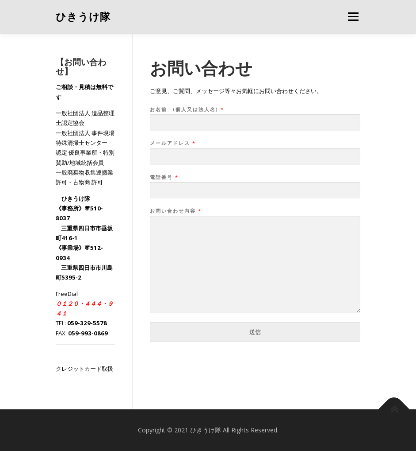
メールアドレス (172, 143)
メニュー (353, 16)
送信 (255, 332)
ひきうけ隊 (83, 17)
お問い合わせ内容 (175, 211)
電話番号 (164, 177)
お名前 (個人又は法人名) (186, 109)
